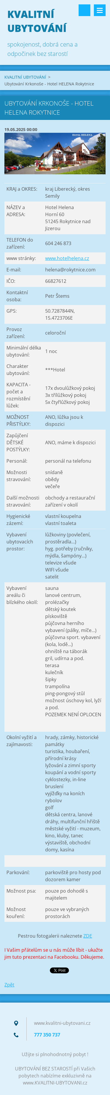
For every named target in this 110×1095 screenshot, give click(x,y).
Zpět (9, 985)
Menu (100, 10)
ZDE (87, 936)
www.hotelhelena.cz (67, 258)
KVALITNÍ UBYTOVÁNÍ (25, 77)
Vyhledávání (84, 10)
